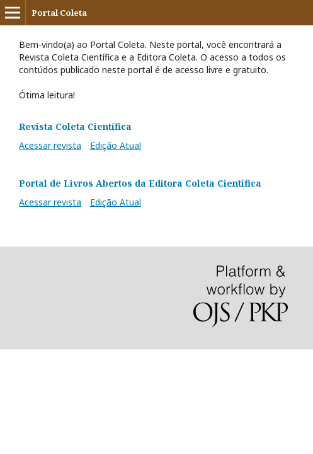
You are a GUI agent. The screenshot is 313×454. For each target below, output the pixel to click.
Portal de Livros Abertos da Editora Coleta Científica (140, 183)
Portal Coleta (59, 12)
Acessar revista (50, 145)
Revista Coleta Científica (75, 126)
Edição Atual (115, 145)
